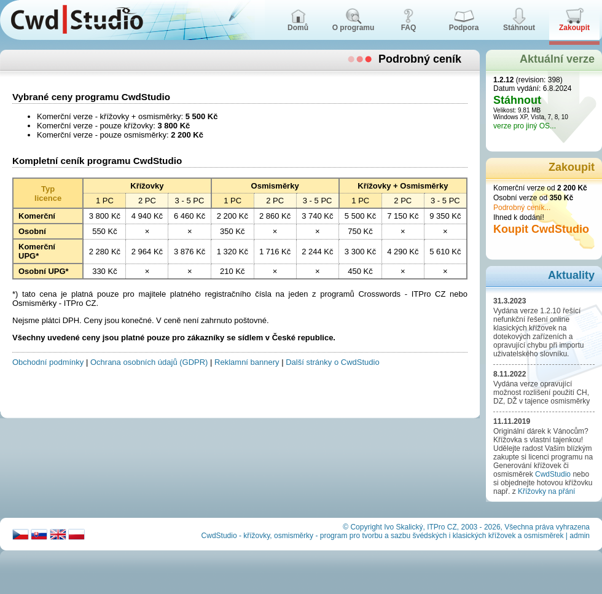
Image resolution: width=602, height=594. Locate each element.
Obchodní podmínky (48, 362)
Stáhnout (517, 100)
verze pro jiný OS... (524, 126)
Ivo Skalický (403, 527)
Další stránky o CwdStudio (332, 362)
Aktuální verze (557, 59)
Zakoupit (572, 167)
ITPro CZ (442, 527)
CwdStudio (553, 474)
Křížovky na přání (546, 491)
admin (579, 535)
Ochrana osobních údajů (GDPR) (149, 362)
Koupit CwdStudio (541, 229)
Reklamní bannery (247, 362)
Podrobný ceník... (521, 207)
